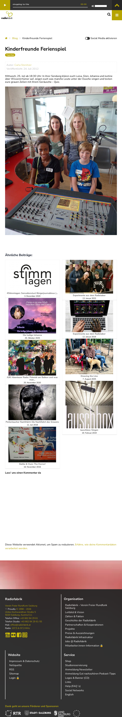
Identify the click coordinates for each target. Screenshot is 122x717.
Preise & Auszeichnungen (79, 633)
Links (68, 682)
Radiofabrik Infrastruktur (79, 637)
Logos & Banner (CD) (77, 678)
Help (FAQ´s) (73, 686)
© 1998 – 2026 (23, 609)
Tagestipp (10, 55)
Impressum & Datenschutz (24, 661)
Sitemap (14, 673)
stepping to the (21, 4)
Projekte (70, 629)
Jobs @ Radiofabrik (76, 641)
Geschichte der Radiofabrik (80, 620)
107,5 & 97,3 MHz (21, 628)
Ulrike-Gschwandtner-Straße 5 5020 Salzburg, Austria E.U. (20, 613)
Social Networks (74, 690)
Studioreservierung (76, 665)
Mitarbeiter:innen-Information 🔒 (84, 645)
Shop (68, 661)
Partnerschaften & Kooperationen (84, 625)
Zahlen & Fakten (74, 616)
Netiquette (15, 665)
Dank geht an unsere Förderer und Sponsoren (31, 706)
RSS (11, 669)
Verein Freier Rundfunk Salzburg (21, 605)
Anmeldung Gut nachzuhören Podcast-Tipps (90, 673)
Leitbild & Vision (74, 612)
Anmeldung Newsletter (78, 669)
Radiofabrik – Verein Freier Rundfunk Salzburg (86, 606)
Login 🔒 (14, 678)
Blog (15, 38)
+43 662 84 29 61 (29, 618)
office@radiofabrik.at (20, 625)
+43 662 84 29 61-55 (31, 621)
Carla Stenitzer (23, 65)
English (69, 694)
